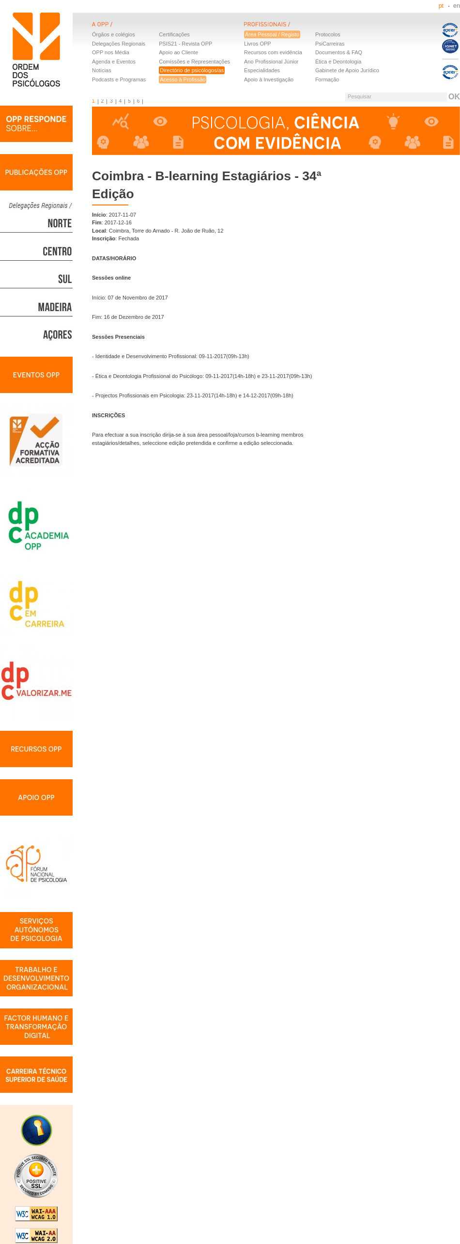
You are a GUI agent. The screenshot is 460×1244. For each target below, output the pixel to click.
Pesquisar (359, 96)
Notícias (101, 70)
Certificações (174, 34)
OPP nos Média (110, 52)
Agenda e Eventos (114, 61)
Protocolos (327, 34)
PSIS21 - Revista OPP (185, 44)
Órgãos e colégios (113, 34)
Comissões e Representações (194, 61)
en (456, 5)
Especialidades (262, 70)
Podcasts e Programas (119, 79)
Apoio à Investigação (268, 79)
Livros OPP (257, 44)
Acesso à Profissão (182, 79)
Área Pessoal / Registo (272, 34)
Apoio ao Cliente (178, 52)
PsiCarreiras (330, 44)
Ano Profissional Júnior (271, 61)
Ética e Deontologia (338, 61)
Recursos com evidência (273, 52)
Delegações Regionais (118, 44)
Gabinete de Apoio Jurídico (347, 70)
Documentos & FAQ (338, 52)
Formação (327, 79)
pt (441, 5)
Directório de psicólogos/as (192, 70)
